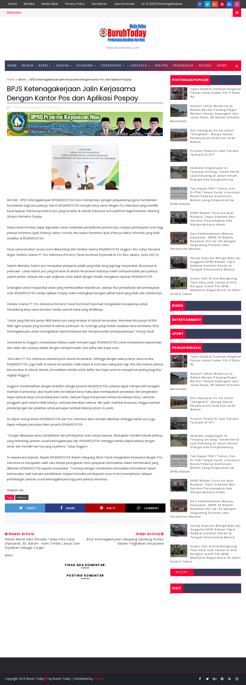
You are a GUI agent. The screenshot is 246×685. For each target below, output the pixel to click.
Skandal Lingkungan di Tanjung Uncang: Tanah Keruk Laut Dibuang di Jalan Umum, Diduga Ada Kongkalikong (215, 174)
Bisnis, (59, 107)
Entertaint (111, 65)
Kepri (43, 65)
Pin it (108, 508)
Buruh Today (61, 679)
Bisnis (22, 79)
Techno (205, 65)
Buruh (28, 65)
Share (67, 508)
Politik (161, 65)
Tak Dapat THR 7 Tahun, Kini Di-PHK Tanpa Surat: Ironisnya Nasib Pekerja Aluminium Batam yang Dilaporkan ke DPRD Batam (205, 196)
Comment (148, 508)
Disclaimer (99, 4)
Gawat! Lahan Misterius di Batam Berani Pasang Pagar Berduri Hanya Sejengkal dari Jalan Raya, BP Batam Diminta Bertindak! (205, 113)
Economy (85, 65)
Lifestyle (138, 65)
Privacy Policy (75, 4)
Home (12, 4)
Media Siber (50, 4)
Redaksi (29, 4)
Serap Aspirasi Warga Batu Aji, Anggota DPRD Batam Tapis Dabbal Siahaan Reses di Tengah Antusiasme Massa (215, 264)
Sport (222, 65)
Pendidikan (183, 65)
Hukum (62, 65)
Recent (182, 572)
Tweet (27, 508)
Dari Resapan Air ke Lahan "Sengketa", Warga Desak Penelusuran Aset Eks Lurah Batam (213, 136)
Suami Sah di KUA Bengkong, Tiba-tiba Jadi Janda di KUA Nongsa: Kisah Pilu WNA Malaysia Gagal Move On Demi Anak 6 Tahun (205, 286)
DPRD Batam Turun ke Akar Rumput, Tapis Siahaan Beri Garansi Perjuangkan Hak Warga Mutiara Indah (213, 219)
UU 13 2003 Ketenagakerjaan (162, 4)
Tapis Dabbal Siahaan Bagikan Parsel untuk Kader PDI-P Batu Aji (215, 93)
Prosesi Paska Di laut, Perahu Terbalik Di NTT (214, 153)
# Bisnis (22, 497)
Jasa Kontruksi (124, 4)
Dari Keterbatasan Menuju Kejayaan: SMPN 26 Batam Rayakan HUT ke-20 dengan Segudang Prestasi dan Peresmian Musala (203, 241)
